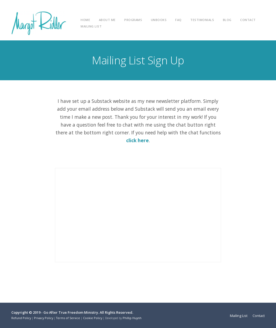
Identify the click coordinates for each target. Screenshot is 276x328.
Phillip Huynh (132, 318)
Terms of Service (68, 318)
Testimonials (202, 20)
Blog (227, 20)
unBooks (159, 20)
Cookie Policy (92, 318)
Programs (133, 20)
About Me (107, 20)
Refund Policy (21, 318)
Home (85, 20)
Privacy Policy (43, 318)
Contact (248, 20)
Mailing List (91, 26)
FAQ (178, 20)
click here (137, 140)
